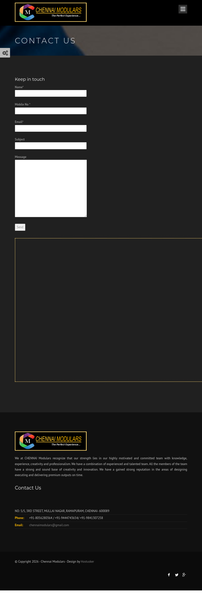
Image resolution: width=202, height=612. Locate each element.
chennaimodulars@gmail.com (49, 525)
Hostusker (87, 562)
